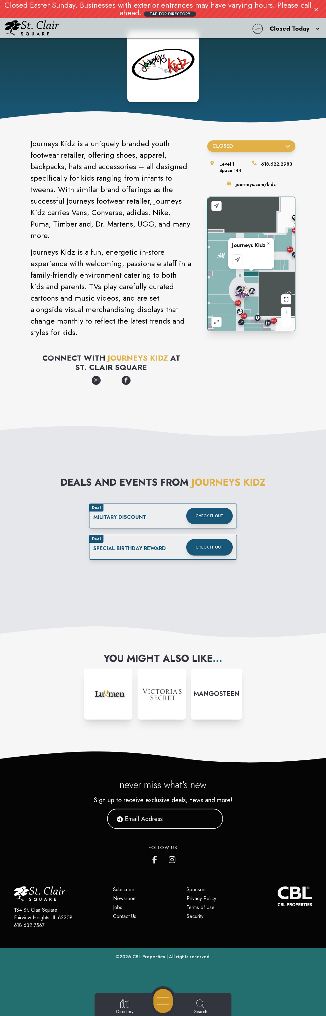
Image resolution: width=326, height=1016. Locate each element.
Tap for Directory (170, 14)
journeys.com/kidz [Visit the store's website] (256, 184)
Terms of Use (201, 907)
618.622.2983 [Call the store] (276, 164)
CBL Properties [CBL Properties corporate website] (148, 956)
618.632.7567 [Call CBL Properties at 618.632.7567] (29, 925)
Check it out (209, 516)
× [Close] (316, 9)
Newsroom (125, 898)
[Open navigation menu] (163, 1001)
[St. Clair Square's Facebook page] (156, 858)
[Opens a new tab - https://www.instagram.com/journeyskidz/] (96, 380)
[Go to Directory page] (124, 1007)
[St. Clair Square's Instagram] (172, 858)
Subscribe (123, 889)
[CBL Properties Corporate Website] (277, 896)
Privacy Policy (201, 898)
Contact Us (124, 916)
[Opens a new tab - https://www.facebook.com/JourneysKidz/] (126, 380)
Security (195, 916)
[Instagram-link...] (108, 694)
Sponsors (197, 889)
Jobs (117, 907)
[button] (293, 28)
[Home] (123, 28)
